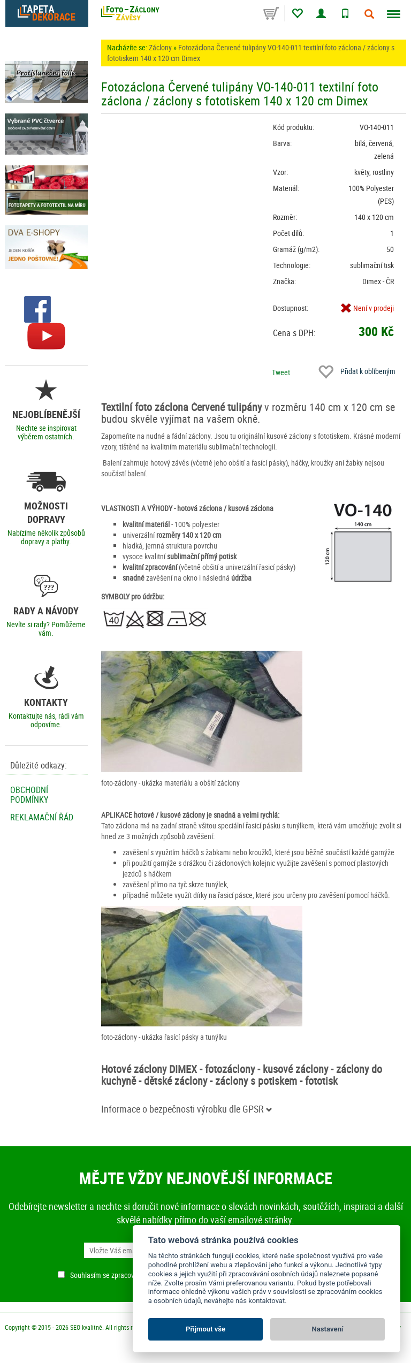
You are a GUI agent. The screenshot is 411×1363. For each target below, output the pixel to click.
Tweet (281, 372)
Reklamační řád (41, 817)
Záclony (160, 47)
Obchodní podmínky (29, 794)
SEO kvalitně (86, 1327)
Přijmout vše (205, 1329)
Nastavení (328, 1329)
